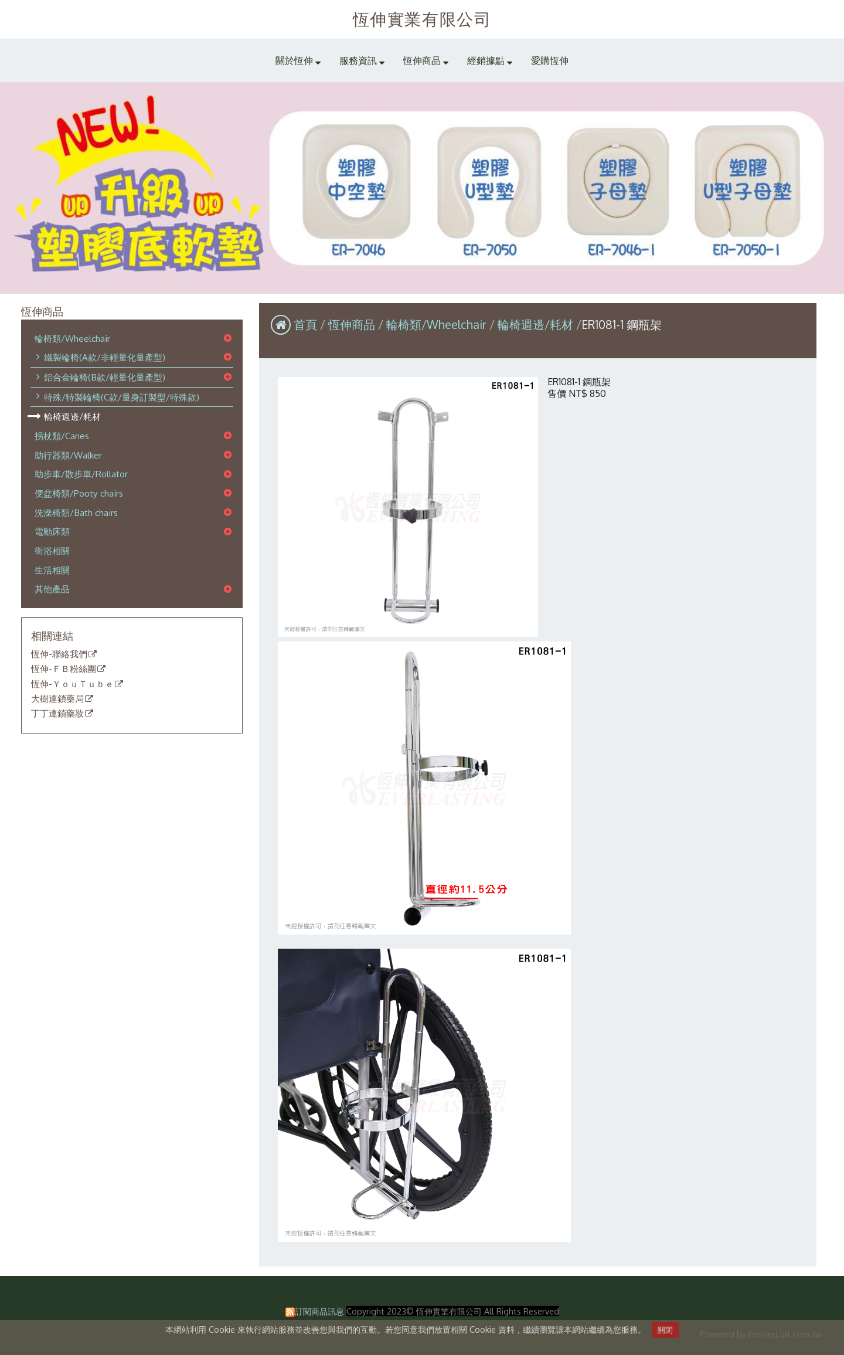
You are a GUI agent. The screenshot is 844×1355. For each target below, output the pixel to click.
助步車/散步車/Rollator (81, 474)
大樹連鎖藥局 (57, 699)
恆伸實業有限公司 (422, 18)
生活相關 (52, 570)
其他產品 (52, 589)
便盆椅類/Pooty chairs (79, 493)
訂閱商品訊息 (319, 1311)
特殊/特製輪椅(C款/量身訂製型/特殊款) (121, 397)
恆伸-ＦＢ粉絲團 (63, 669)
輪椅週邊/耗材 (72, 416)
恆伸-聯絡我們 (59, 654)
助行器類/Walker (68, 455)
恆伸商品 (353, 324)
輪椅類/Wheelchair (72, 338)
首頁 (305, 324)
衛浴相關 (52, 550)
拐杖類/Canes (62, 436)
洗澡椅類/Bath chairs (76, 512)
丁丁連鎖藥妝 (57, 713)
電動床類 (52, 531)
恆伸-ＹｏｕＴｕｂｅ (72, 684)
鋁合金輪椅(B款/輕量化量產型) (104, 377)
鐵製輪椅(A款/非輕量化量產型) (104, 357)
